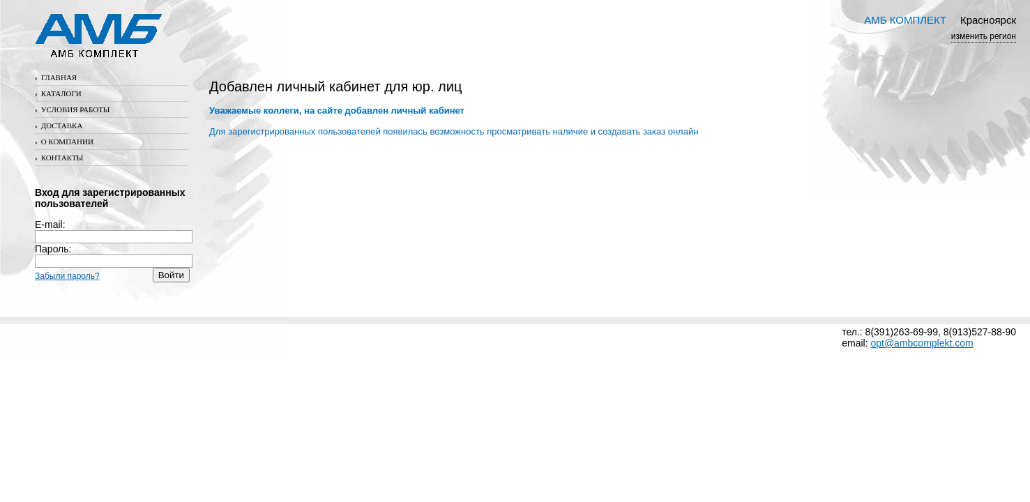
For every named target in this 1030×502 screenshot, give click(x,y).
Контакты (59, 157)
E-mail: (113, 230)
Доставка (58, 125)
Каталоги (58, 93)
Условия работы (72, 109)
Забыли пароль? (67, 276)
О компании (64, 141)
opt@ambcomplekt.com (921, 343)
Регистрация (65, 288)
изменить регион (983, 36)
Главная (56, 77)
